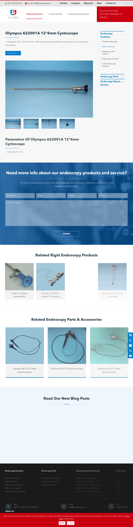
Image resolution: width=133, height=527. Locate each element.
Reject (62, 523)
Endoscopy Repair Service (78, 14)
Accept (70, 523)
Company (75, 3)
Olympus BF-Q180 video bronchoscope (26, 370)
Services (63, 3)
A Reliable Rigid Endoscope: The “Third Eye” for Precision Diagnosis (22, 441)
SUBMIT (66, 234)
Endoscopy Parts (55, 14)
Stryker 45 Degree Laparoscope (18, 294)
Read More (14, 448)
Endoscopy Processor (110, 59)
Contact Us (111, 3)
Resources (88, 3)
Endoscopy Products (34, 14)
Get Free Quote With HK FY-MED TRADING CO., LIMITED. (111, 14)
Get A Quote (13, 53)
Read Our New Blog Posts (66, 399)
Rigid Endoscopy (108, 47)
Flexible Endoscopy (109, 42)
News (99, 3)
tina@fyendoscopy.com (42, 3)
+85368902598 (16, 3)
